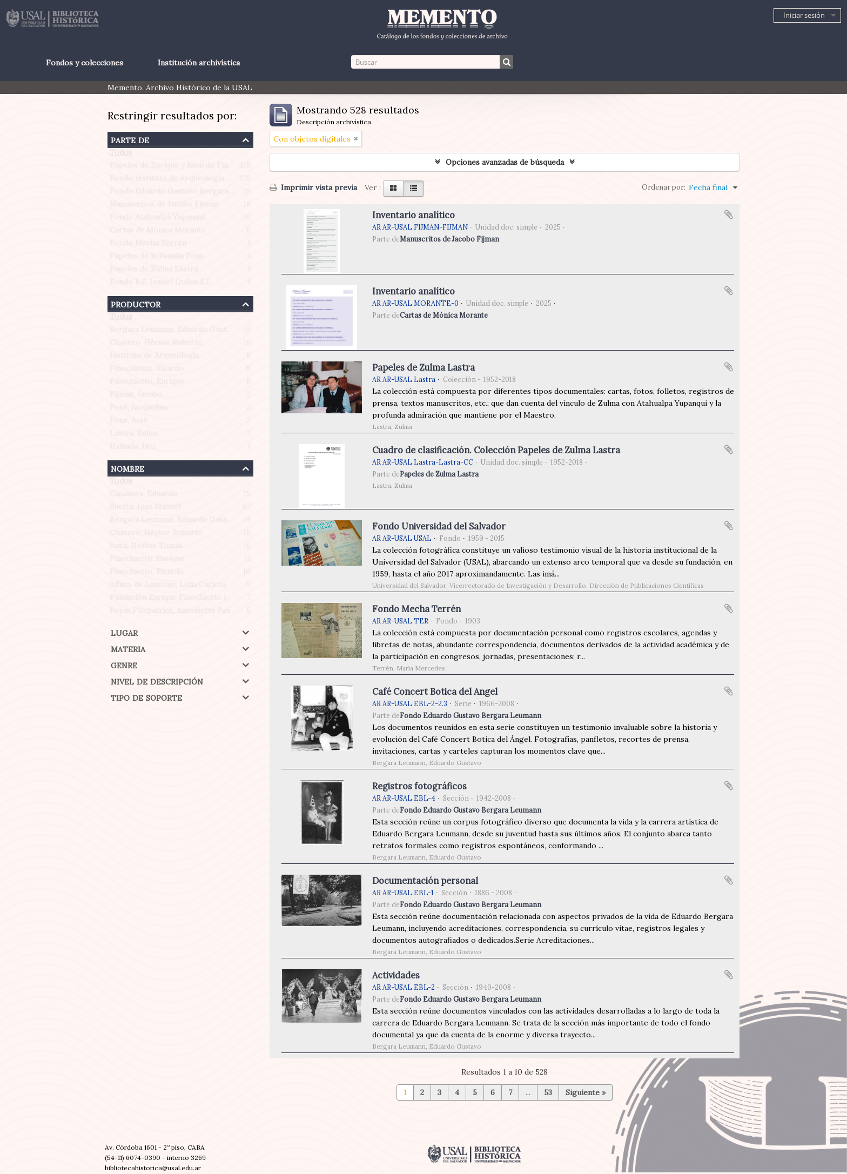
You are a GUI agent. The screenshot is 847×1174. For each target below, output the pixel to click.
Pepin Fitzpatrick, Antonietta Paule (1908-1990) (195, 613)
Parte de (130, 139)
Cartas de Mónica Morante (158, 232)
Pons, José (128, 422)
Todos (121, 154)
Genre (124, 664)
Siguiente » (586, 1092)
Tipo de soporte (146, 696)
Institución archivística (199, 63)
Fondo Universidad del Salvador (439, 526)
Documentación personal (425, 880)
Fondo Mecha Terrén (148, 245)
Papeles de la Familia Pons (157, 258)
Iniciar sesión (804, 15)
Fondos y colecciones (84, 63)
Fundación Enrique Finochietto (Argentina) (187, 600)
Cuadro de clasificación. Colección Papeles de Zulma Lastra (496, 450)
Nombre (127, 467)
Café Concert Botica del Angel (435, 691)
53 (548, 1092)
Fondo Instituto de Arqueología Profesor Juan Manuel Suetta (220, 180)
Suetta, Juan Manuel (145, 509)
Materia (128, 648)
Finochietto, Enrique (147, 383)
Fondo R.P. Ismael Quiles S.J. (160, 284)
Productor (135, 303)
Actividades (396, 975)
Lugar (124, 632)
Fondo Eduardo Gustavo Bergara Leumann (186, 193)
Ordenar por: (663, 187)
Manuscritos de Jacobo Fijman (164, 206)
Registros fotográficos (419, 786)
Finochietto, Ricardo (147, 370)
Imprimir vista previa (313, 187)
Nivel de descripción (157, 680)
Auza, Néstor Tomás (146, 548)
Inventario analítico (413, 215)
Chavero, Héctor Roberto (156, 345)
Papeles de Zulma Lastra (154, 271)
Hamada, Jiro (133, 448)
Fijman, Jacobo (136, 396)
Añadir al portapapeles (728, 214)
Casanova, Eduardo (143, 496)
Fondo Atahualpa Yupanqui (157, 219)
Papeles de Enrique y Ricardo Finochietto (184, 167)
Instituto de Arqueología (154, 358)
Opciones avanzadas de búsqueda (505, 162)
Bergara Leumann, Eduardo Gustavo (174, 332)
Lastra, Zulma (134, 435)
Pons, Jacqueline (139, 409)
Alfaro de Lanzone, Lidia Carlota (168, 587)
